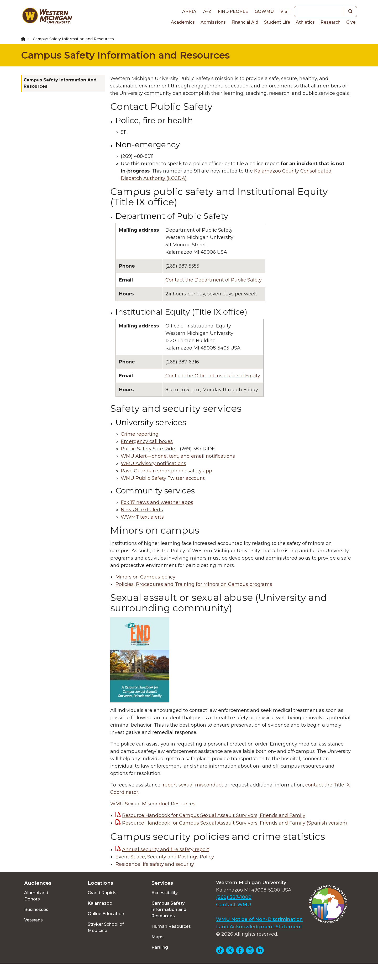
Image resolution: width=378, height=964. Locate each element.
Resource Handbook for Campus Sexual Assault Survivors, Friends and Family (213, 815)
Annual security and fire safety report (165, 849)
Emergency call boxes (147, 441)
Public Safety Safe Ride (148, 449)
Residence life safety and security (155, 864)
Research (330, 22)
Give (350, 22)
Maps (157, 936)
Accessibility (164, 892)
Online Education (106, 913)
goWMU (264, 11)
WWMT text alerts (142, 517)
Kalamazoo (100, 903)
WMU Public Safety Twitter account (163, 478)
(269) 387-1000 (233, 897)
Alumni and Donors (36, 896)
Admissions (213, 22)
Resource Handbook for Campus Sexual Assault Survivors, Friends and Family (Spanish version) (234, 823)
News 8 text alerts (142, 510)
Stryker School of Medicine (106, 927)
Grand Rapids (102, 892)
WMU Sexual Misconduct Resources (152, 804)
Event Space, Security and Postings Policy (165, 857)
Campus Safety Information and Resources (125, 55)
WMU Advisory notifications (153, 463)
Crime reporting (140, 434)
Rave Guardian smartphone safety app (166, 471)
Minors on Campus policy (145, 577)
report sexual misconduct (193, 785)
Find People (233, 11)
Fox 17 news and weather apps (157, 502)
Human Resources (171, 926)
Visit (285, 11)
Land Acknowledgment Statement (259, 927)
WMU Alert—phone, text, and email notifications (178, 456)
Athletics (305, 22)
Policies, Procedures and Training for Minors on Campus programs (194, 584)
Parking (159, 947)
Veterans (33, 920)
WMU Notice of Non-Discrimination (259, 919)
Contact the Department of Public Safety (213, 280)
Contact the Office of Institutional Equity (212, 376)
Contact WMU (233, 905)
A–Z (207, 11)
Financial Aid (245, 22)
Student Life (277, 22)
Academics (183, 22)
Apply (189, 11)
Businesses (36, 909)
